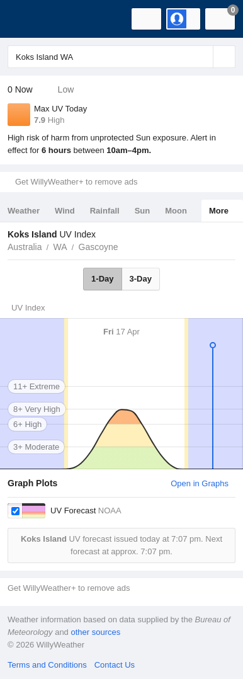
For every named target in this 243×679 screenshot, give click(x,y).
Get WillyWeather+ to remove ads (76, 181)
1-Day (102, 278)
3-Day (141, 278)
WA (60, 247)
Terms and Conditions (47, 665)
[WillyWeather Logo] (28, 19)
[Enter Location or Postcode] (121, 56)
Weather (24, 210)
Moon (176, 210)
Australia (25, 247)
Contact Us (114, 665)
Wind (65, 210)
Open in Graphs (200, 483)
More (219, 210)
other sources (95, 632)
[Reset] (202, 57)
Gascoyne (98, 247)
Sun (142, 210)
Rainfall (105, 210)
